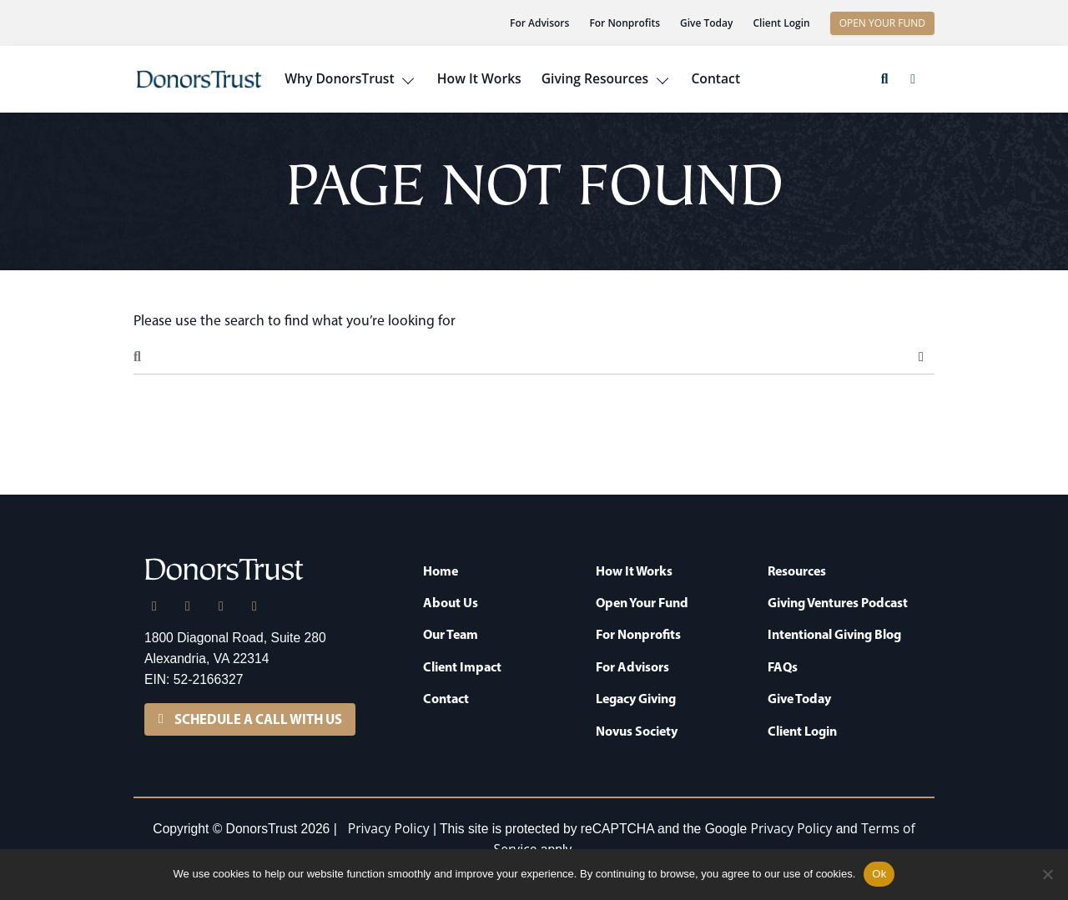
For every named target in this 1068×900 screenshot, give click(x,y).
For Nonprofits (624, 23)
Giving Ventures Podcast (838, 602)
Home (440, 570)
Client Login (781, 23)
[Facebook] (221, 606)
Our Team (450, 634)
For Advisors (539, 23)
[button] (884, 79)
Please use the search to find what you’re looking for (295, 320)
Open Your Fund (642, 602)
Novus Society (637, 730)
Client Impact (462, 666)
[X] (187, 606)
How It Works (479, 78)
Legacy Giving (636, 698)
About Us (450, 602)
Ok (879, 873)
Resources (797, 570)
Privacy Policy (389, 828)
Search (921, 357)
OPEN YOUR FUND (882, 23)
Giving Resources (595, 78)
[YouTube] (254, 606)
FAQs (783, 666)
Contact (715, 78)
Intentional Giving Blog (834, 634)
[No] (1047, 874)
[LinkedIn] (154, 606)
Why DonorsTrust (339, 78)
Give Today (706, 23)
